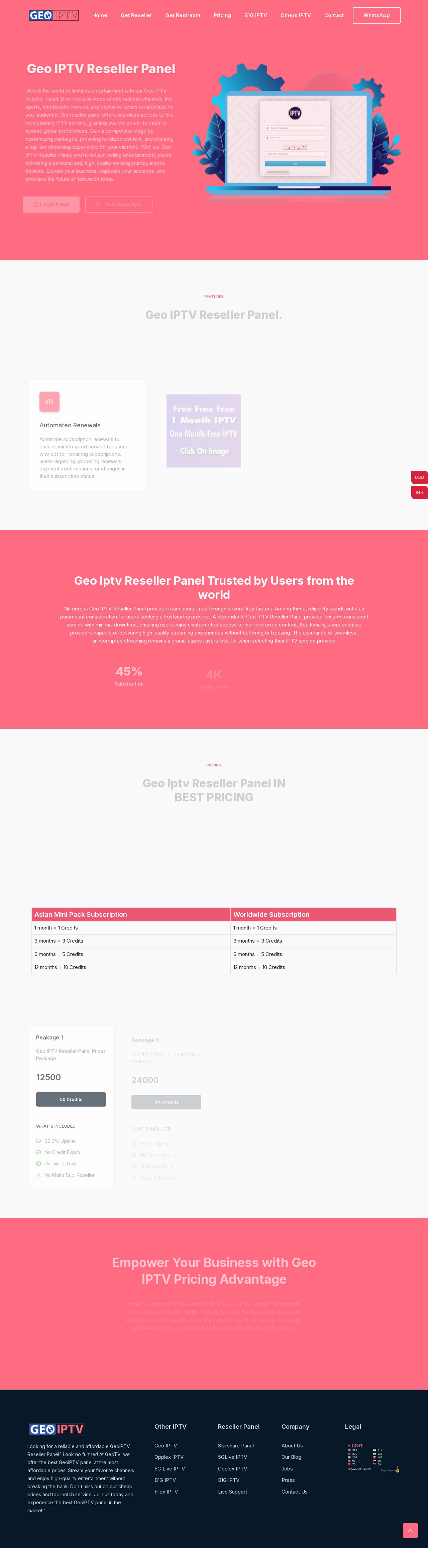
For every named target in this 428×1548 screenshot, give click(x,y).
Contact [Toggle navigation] (334, 15)
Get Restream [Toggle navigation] (183, 15)
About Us (292, 1445)
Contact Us (295, 1492)
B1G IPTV (165, 1480)
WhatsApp (376, 15)
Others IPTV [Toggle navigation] (296, 15)
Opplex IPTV (169, 1457)
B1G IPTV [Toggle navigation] (255, 15)
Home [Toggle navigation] (99, 15)
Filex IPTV (166, 1492)
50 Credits (71, 1102)
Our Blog (291, 1457)
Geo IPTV (165, 1445)
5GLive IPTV (232, 1457)
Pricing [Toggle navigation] (222, 15)
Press (288, 1480)
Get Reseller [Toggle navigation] (136, 15)
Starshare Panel (236, 1445)
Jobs (287, 1468)
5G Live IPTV (169, 1468)
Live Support (232, 1492)
